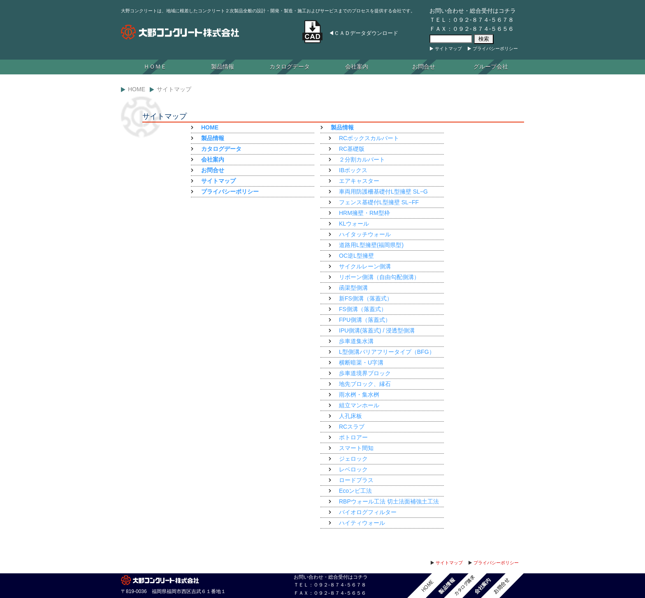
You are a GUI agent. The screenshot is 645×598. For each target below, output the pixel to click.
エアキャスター (359, 181)
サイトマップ (448, 48)
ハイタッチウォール (365, 234)
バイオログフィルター (368, 512)
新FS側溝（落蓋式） (365, 298)
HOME (209, 127)
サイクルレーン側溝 (365, 266)
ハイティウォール (362, 522)
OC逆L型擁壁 (356, 255)
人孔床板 (350, 416)
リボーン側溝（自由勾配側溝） (379, 277)
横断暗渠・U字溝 (361, 362)
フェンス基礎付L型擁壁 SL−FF (379, 202)
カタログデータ (289, 67)
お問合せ (423, 67)
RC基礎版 (351, 148)
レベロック (353, 469)
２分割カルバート (362, 159)
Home (136, 89)
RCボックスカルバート (369, 138)
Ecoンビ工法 (355, 490)
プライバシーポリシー (495, 48)
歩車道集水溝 (356, 341)
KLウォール (354, 223)
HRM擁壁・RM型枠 (364, 213)
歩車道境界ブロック (365, 373)
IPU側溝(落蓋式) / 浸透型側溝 (377, 330)
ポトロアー (353, 437)
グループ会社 (490, 67)
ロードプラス (356, 480)
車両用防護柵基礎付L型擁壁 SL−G (383, 191)
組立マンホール (359, 405)
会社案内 (356, 67)
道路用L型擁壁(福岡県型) (371, 245)
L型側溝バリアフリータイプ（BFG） (387, 352)
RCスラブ (351, 426)
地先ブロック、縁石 (365, 384)
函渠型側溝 (353, 287)
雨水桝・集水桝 (359, 394)
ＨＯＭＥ (155, 67)
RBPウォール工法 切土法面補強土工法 (389, 501)
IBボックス (353, 170)
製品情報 (222, 67)
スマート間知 (356, 448)
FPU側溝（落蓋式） (365, 319)
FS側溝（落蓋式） (363, 309)
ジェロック (353, 458)
